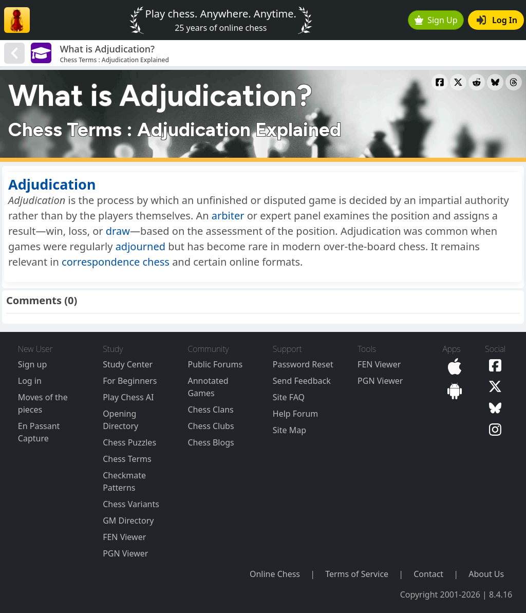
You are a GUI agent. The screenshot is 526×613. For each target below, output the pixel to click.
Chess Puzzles (129, 442)
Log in (30, 380)
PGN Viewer (125, 553)
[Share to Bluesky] (495, 82)
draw (118, 231)
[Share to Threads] (513, 82)
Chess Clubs (210, 426)
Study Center (128, 364)
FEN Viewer (124, 537)
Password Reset (303, 364)
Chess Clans (210, 409)
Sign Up (436, 20)
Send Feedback (302, 380)
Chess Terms (127, 459)
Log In (497, 20)
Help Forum (295, 413)
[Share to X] (458, 82)
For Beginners (130, 380)
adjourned (140, 246)
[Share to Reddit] (476, 82)
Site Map (289, 430)
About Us (486, 574)
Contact (428, 574)
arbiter (228, 215)
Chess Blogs (210, 442)
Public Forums (214, 364)
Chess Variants (131, 504)
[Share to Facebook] (439, 82)
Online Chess (275, 574)
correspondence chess (116, 262)
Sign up (32, 364)
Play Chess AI (128, 397)
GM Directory (128, 520)
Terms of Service (356, 574)
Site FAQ (289, 397)
